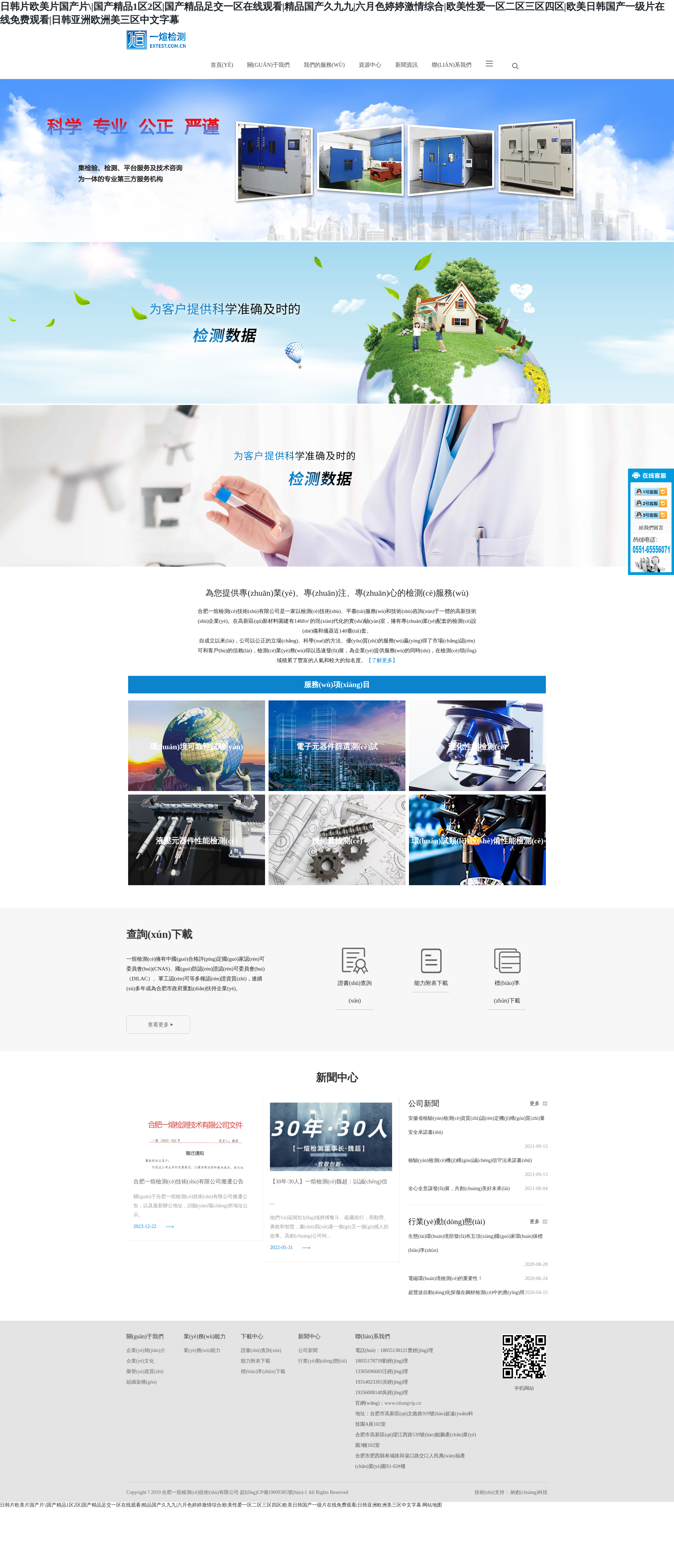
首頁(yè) (222, 65)
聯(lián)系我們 (451, 65)
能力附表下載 (255, 1361)
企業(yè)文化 (140, 1361)
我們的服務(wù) (324, 65)
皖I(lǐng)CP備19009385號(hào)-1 (274, 1492)
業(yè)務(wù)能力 (202, 1350)
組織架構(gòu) (141, 1382)
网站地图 (432, 1505)
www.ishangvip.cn (402, 1403)
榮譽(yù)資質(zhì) (145, 1371)
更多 (535, 1103)
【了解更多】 (382, 660)
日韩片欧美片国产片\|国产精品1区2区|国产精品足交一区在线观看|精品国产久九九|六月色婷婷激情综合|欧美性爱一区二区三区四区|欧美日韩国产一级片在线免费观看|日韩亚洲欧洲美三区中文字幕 (210, 1505)
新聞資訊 (406, 65)
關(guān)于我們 (268, 65)
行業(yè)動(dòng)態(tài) (322, 1361)
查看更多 (158, 1024)
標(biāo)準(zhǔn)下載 (263, 1371)
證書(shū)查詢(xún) (261, 1350)
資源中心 (370, 65)
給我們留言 (651, 527)
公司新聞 (308, 1350)
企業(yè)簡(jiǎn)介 (145, 1350)
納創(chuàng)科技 (528, 1492)
